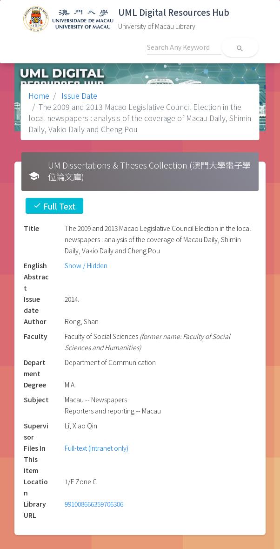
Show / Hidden (86, 265)
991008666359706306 (94, 503)
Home (38, 95)
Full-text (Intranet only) (96, 448)
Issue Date (78, 95)
